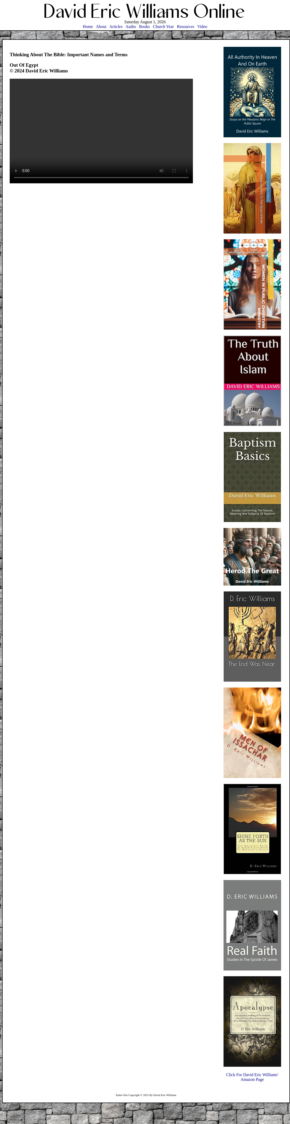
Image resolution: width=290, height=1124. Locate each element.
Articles (116, 26)
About (101, 26)
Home (88, 26)
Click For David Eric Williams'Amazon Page (252, 1077)
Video (202, 26)
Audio (130, 26)
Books (144, 26)
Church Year (163, 26)
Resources (185, 26)
